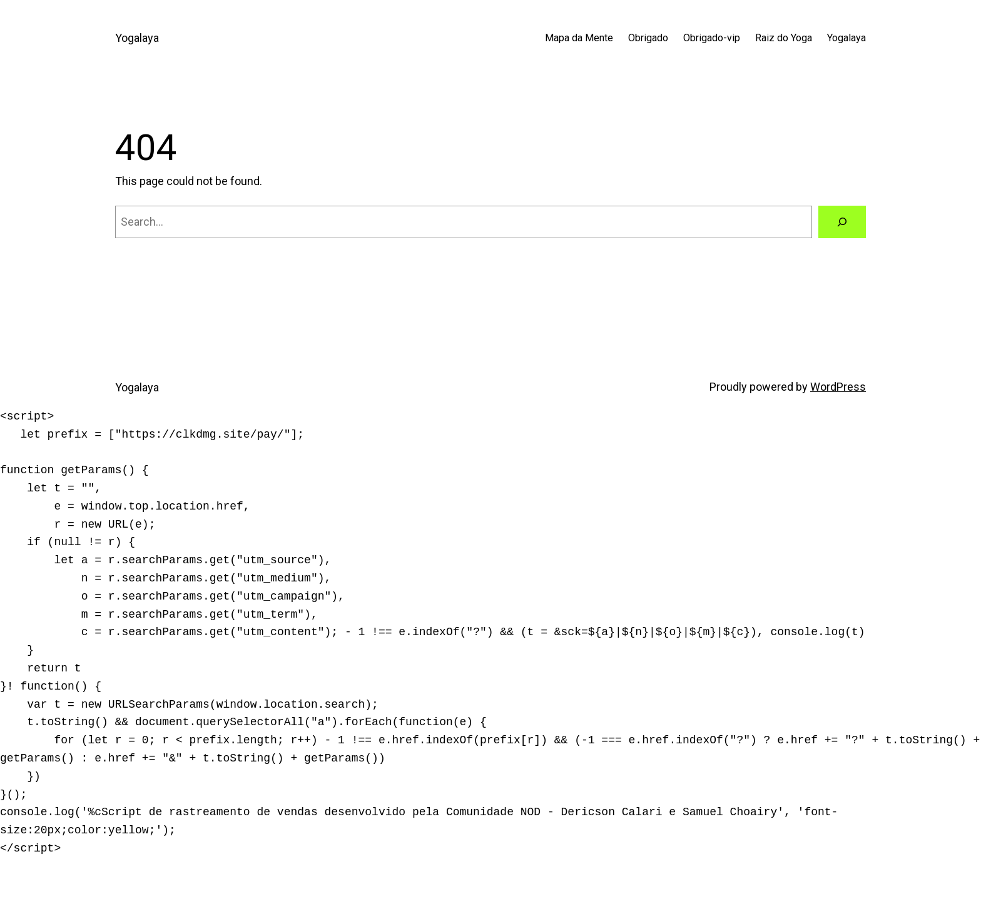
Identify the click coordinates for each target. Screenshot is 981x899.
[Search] (842, 222)
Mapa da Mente (579, 38)
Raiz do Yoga (783, 38)
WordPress (838, 386)
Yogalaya (137, 37)
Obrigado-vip (711, 38)
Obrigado (648, 38)
